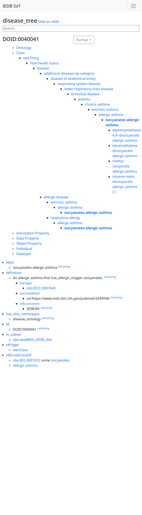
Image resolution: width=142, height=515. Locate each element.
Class (20, 52)
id (7, 324)
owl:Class (20, 350)
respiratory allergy (65, 217)
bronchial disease (85, 94)
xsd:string (64, 266)
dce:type (26, 283)
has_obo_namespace (22, 313)
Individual (24, 248)
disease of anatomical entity (73, 78)
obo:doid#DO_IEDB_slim (32, 339)
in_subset (13, 334)
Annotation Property (32, 233)
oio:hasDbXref (30, 293)
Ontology (23, 47)
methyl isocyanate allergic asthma (124, 166)
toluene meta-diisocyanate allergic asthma (124, 181)
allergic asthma (111, 114)
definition (13, 272)
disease (43, 68)
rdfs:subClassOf (18, 355)
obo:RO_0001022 (26, 360)
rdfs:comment (29, 304)
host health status (44, 63)
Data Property (27, 238)
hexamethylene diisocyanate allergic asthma (124, 150)
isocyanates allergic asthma (88, 212)
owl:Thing (31, 58)
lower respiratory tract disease (88, 89)
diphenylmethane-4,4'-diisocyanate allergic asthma (127, 135)
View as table (48, 21)
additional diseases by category (69, 73)
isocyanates (60, 360)
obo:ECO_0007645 (41, 288)
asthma (84, 99)
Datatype (23, 253)
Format (82, 40)
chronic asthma (97, 104)
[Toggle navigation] (133, 6)
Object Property (29, 243)
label (10, 262)
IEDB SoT (12, 6)
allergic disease (56, 197)
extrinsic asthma (105, 109)
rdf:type (12, 344)
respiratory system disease (78, 83)
